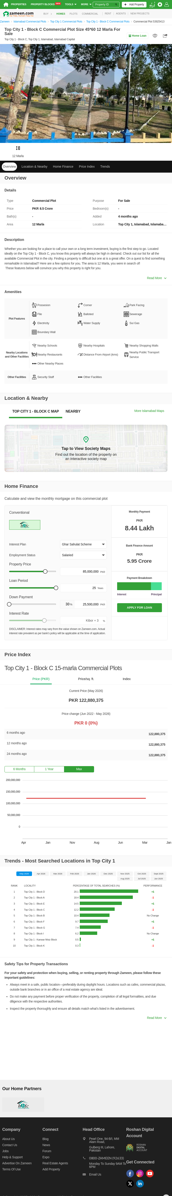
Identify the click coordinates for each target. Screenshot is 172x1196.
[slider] (45, 571)
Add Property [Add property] (51, 1169)
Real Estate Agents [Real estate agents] (55, 1163)
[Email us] (104, 1175)
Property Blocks (46, 4)
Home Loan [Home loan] (137, 35)
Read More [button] (156, 278)
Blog (46, 1139)
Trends (105, 166)
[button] (83, 544)
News (46, 1145)
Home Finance (63, 166)
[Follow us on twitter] (131, 1187)
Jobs (5, 1151)
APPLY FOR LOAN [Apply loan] (139, 607)
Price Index (87, 166)
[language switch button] (152, 4)
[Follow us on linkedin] (141, 1187)
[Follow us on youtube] (151, 1177)
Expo (46, 1157)
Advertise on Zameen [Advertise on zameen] (17, 1163)
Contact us (9, 1145)
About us (8, 1139)
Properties (18, 4)
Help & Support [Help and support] (12, 1157)
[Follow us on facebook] (131, 1177)
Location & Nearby (34, 166)
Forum (47, 1151)
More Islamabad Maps (149, 411)
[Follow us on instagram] (141, 1177)
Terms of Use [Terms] (11, 1169)
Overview (9, 166)
